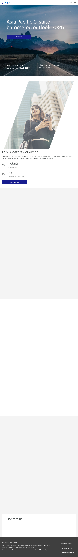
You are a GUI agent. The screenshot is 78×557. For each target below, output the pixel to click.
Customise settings (67, 553)
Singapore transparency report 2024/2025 (49, 66)
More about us (14, 182)
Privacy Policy (43, 550)
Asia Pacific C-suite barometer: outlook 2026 (35, 24)
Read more (19, 37)
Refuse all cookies (66, 548)
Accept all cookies (66, 543)
